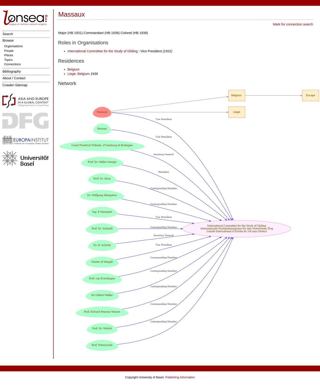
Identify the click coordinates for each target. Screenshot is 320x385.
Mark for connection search (293, 24)
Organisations (13, 46)
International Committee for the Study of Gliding (103, 51)
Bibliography (12, 71)
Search (8, 34)
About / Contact (14, 78)
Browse (8, 40)
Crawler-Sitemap (15, 85)
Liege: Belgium (79, 74)
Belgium (74, 69)
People (8, 50)
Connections (12, 64)
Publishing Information (180, 377)
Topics (8, 60)
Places (8, 55)
